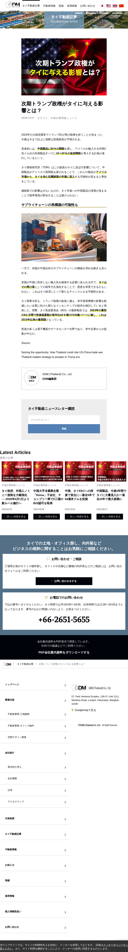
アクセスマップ (16, 801)
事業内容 (91, 18)
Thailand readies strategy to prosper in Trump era (50, 357)
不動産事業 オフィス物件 (21, 725)
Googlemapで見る (85, 710)
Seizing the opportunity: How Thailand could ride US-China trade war (62, 352)
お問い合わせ (87, 5)
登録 (64, 428)
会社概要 (12, 778)
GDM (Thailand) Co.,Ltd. (90, 725)
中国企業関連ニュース (63, 118)
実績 (61, 5)
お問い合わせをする (63, 581)
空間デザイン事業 (17, 737)
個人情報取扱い (13, 911)
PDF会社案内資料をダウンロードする (64, 652)
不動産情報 (49, 5)
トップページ (12, 684)
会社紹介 (117, 18)
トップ (78, 18)
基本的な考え (15, 767)
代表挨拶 (14, 11)
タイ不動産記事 (31, 5)
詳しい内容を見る (15, 516)
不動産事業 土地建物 (18, 714)
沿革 (10, 790)
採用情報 (72, 5)
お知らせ (104, 18)
